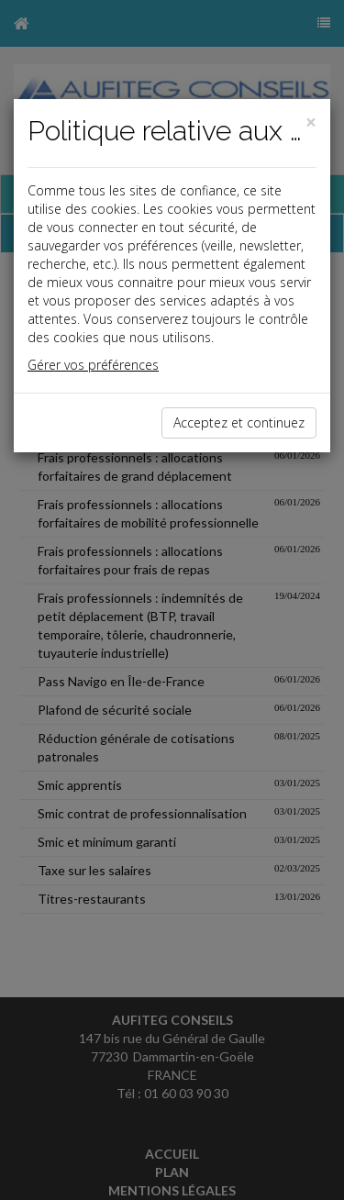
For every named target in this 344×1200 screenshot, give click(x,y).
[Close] (310, 122)
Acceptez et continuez (239, 422)
